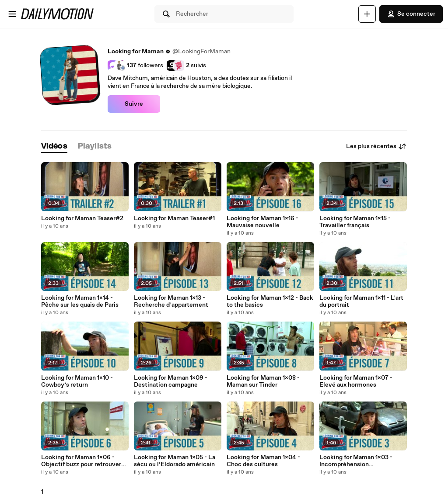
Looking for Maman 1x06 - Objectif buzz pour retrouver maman (81, 461)
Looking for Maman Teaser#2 (82, 218)
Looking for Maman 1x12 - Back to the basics (270, 301)
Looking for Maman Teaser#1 (174, 218)
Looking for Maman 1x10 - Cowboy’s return (77, 381)
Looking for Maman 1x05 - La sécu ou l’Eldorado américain (174, 461)
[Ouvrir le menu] (12, 14)
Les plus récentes (376, 146)
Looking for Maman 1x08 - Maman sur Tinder (263, 381)
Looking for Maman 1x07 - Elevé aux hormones (355, 381)
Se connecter (411, 14)
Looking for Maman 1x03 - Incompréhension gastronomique (355, 461)
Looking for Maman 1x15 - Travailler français (355, 222)
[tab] (54, 146)
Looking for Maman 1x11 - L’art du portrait (361, 301)
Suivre (134, 104)
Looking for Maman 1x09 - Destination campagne (170, 381)
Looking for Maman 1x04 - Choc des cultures (263, 461)
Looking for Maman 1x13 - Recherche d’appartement (171, 301)
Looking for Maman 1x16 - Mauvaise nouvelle (262, 222)
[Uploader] (367, 14)
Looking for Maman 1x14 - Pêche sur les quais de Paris (80, 301)
